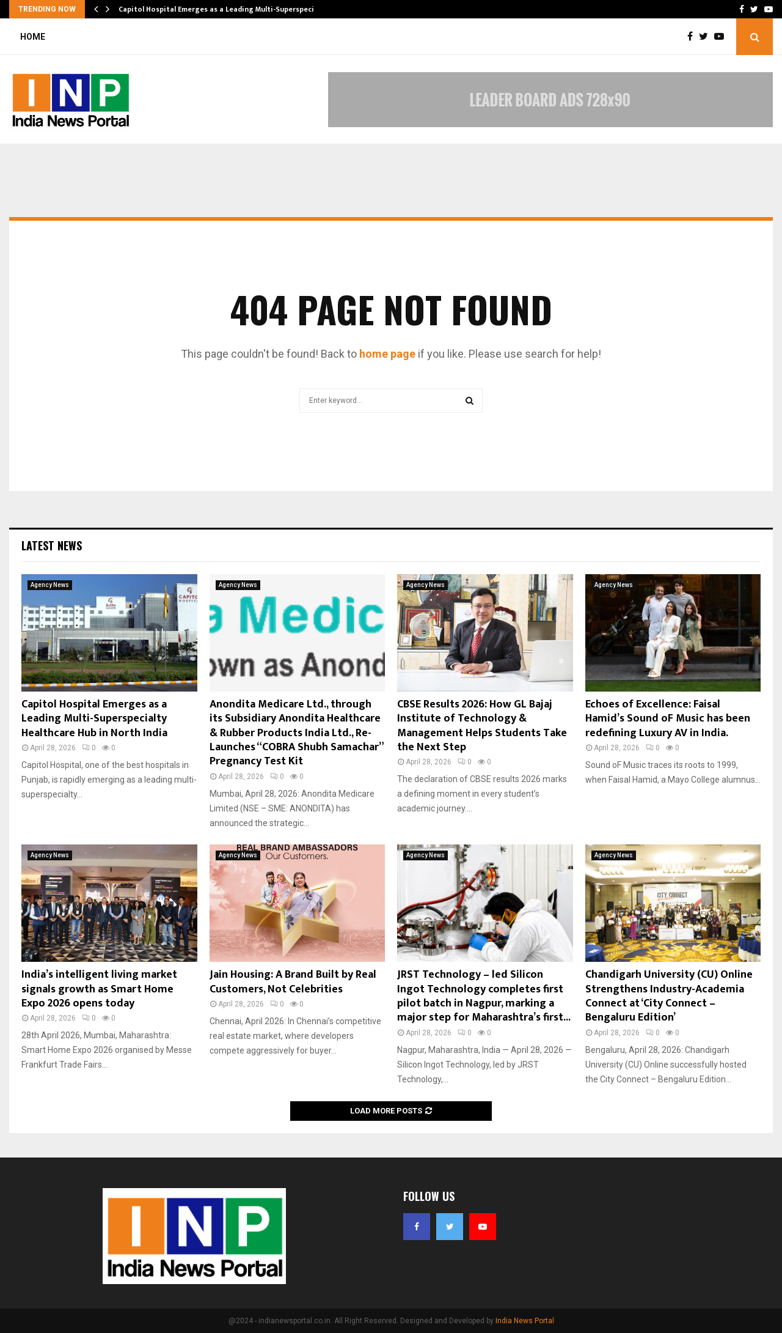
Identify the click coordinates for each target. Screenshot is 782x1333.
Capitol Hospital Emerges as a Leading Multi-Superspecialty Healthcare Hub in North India (94, 718)
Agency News (50, 585)
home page (387, 353)
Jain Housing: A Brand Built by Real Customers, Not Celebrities (293, 982)
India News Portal (524, 1320)
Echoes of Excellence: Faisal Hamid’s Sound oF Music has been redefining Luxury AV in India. (667, 718)
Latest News (51, 545)
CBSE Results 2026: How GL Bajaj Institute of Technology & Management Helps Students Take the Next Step (482, 725)
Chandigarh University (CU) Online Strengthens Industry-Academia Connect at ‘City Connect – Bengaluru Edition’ (669, 996)
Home (32, 37)
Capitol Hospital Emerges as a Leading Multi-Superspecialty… (226, 9)
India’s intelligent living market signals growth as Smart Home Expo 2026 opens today (99, 989)
